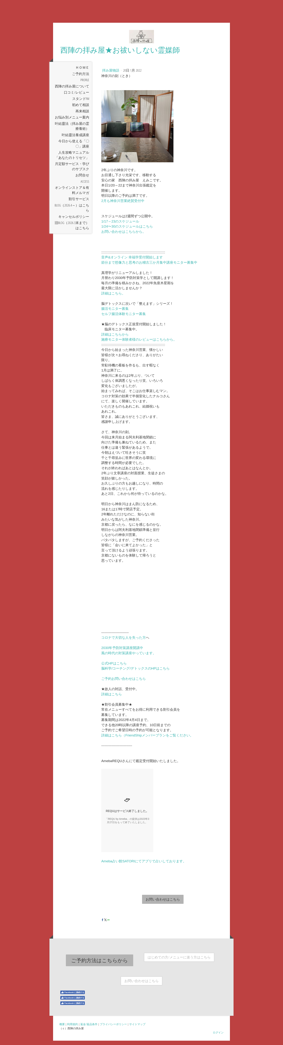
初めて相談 (80, 109)
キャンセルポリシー (73, 221)
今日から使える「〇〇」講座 (73, 148)
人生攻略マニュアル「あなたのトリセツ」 (72, 159)
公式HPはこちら (114, 668)
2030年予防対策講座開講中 (122, 652)
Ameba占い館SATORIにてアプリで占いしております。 (143, 865)
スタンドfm (80, 103)
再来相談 (82, 115)
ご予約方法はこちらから (99, 964)
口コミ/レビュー (76, 96)
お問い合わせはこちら (163, 903)
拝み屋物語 (111, 74)
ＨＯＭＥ (82, 71)
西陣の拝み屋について (72, 90)
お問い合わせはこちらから (121, 236)
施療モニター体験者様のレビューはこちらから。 (139, 344)
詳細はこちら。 (113, 298)
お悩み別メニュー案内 (72, 121)
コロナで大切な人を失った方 (123, 642)
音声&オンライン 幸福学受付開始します (132, 261)
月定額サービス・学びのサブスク (72, 171)
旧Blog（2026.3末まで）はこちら (72, 230)
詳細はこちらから (115, 339)
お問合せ (82, 179)
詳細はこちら (111, 698)
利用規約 (72, 1028)
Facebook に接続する (72, 996)
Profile (84, 84)
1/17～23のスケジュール (120, 226)
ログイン (218, 1037)
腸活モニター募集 (115, 313)
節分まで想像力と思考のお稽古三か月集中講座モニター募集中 (149, 267)
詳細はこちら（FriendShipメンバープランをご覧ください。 (147, 740)
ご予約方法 (80, 78)
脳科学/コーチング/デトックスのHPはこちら (135, 673)
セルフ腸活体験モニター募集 (123, 318)
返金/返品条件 (88, 1028)
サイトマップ (137, 1028)
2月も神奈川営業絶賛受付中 (122, 205)
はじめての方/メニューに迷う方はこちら (179, 961)
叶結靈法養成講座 (75, 139)
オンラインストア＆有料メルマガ (72, 194)
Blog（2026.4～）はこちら (72, 212)
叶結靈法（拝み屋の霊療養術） (72, 130)
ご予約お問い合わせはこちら (123, 683)
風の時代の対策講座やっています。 (128, 657)
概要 (62, 1028)
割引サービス (79, 203)
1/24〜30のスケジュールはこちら (127, 231)
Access (85, 185)
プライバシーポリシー (113, 1028)
